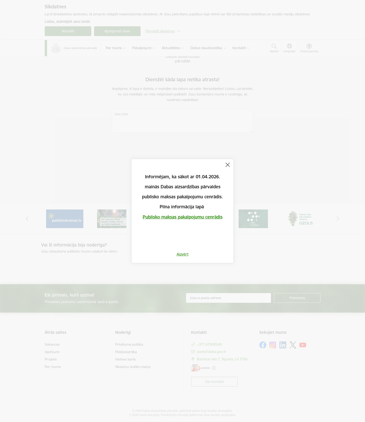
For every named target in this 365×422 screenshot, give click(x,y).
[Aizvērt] (228, 165)
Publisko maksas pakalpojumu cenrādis (183, 217)
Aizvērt (183, 254)
